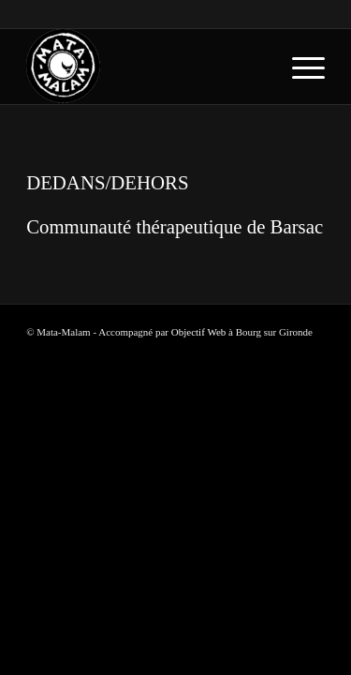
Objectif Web (198, 332)
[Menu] (299, 66)
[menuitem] (299, 66)
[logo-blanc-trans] (145, 66)
